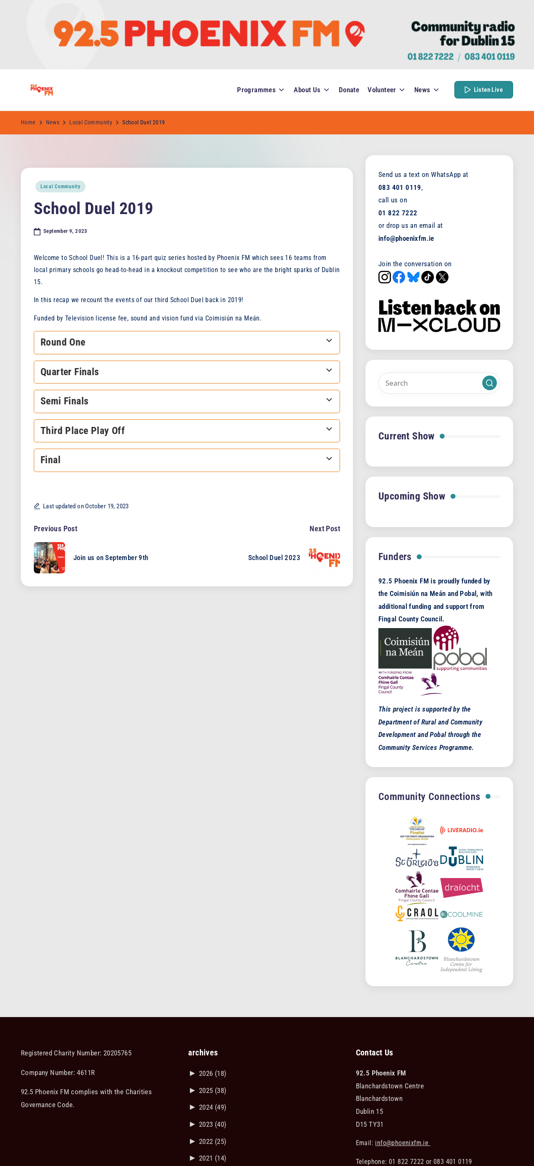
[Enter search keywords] (439, 383)
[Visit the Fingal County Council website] (410, 683)
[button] (483, 89)
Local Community (60, 186)
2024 (213, 1107)
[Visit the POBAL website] (460, 648)
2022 (213, 1141)
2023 (213, 1124)
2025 (213, 1090)
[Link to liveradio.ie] (461, 829)
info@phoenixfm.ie (402, 1143)
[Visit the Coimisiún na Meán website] (405, 648)
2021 (213, 1158)
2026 (213, 1073)
